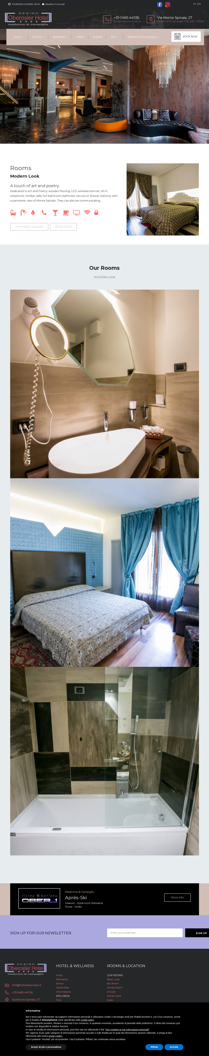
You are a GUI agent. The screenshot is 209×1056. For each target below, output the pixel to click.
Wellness (57, 37)
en (199, 4)
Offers (79, 37)
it (194, 4)
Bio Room (113, 983)
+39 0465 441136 (22, 992)
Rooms (35, 37)
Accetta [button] (174, 1047)
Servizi (59, 983)
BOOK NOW (190, 36)
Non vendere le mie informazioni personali (127, 1029)
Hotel (16, 37)
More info (177, 897)
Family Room (114, 987)
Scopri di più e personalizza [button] (46, 1047)
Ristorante (62, 979)
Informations (63, 991)
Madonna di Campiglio (140, 37)
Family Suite (114, 995)
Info (112, 37)
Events (96, 37)
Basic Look (113, 979)
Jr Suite (111, 991)
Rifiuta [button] (154, 1047)
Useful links (62, 987)
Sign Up (182, 933)
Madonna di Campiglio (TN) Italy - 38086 (180, 21)
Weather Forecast (53, 4)
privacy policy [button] (55, 1036)
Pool (58, 1000)
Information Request (29, 226)
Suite (110, 1000)
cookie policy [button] (87, 1020)
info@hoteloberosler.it (127, 21)
